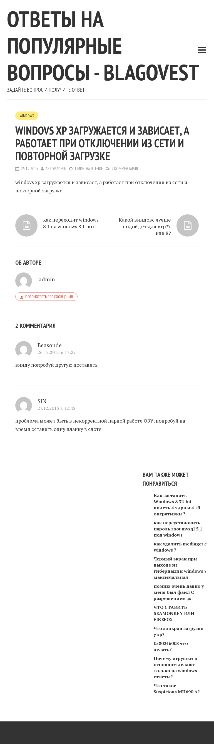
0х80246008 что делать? (171, 646)
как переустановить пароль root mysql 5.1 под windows (178, 529)
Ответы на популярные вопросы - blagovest (103, 45)
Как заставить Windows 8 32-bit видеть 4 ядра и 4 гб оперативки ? (177, 504)
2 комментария (124, 168)
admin (61, 168)
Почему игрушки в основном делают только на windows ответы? (175, 667)
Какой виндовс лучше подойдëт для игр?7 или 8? (145, 226)
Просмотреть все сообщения (49, 296)
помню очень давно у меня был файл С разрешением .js (179, 592)
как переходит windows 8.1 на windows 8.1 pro (71, 223)
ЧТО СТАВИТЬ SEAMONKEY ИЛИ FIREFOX (174, 613)
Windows (27, 115)
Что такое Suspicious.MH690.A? (177, 688)
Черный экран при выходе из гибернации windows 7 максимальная (180, 568)
